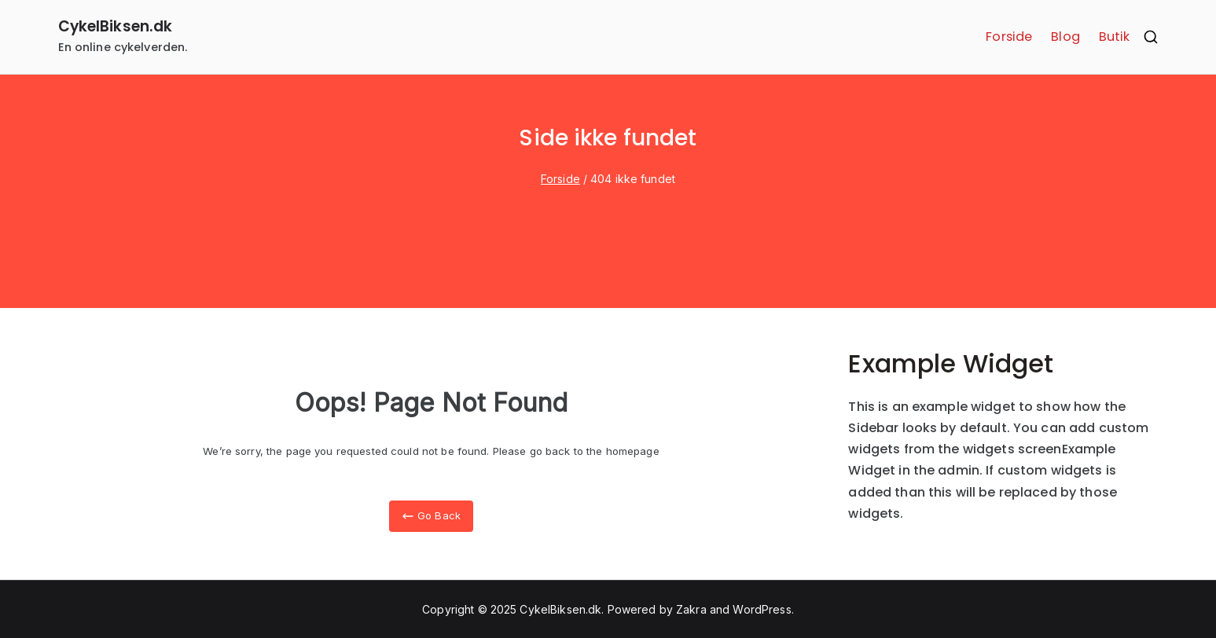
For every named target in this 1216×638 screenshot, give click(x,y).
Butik (1114, 37)
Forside (1009, 37)
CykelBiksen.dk (115, 26)
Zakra (691, 609)
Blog (1065, 37)
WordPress (762, 609)
